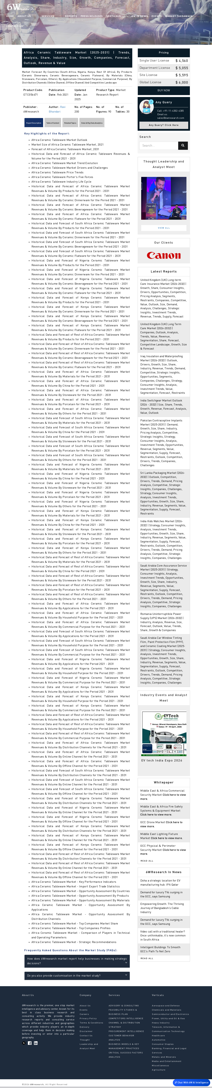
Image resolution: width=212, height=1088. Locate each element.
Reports (70, 17)
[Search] (183, 146)
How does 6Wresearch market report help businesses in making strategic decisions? (77, 963)
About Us (38, 17)
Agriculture (158, 1072)
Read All (147, 881)
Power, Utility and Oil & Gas (168, 1020)
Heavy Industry (161, 1024)
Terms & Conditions (91, 1024)
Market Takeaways (171, 17)
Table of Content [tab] (68, 123)
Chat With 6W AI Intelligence (190, 1081)
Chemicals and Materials (166, 1012)
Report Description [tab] (39, 123)
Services (54, 17)
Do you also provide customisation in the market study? (77, 977)
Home (24, 17)
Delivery (84, 1029)
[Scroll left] (24, 123)
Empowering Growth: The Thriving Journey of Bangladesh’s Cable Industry (163, 928)
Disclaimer (86, 1033)
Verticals (113, 17)
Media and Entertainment (166, 1063)
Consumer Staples (163, 1046)
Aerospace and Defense (166, 1007)
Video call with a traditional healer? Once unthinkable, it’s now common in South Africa (163, 956)
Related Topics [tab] (95, 123)
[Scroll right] (130, 123)
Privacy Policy (88, 1020)
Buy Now (163, 90)
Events (149, 17)
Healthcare (158, 1037)
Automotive (158, 1042)
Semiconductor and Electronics (170, 1016)
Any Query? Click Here (164, 125)
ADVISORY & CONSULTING (124, 1007)
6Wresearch (36, 1086)
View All (164, 228)
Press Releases (91, 17)
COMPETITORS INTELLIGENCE (126, 1020)
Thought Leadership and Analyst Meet (89, 1046)
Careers (84, 1016)
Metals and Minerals (164, 1059)
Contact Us (196, 17)
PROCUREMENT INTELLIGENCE (126, 1033)
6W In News (132, 17)
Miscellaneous (160, 1067)
